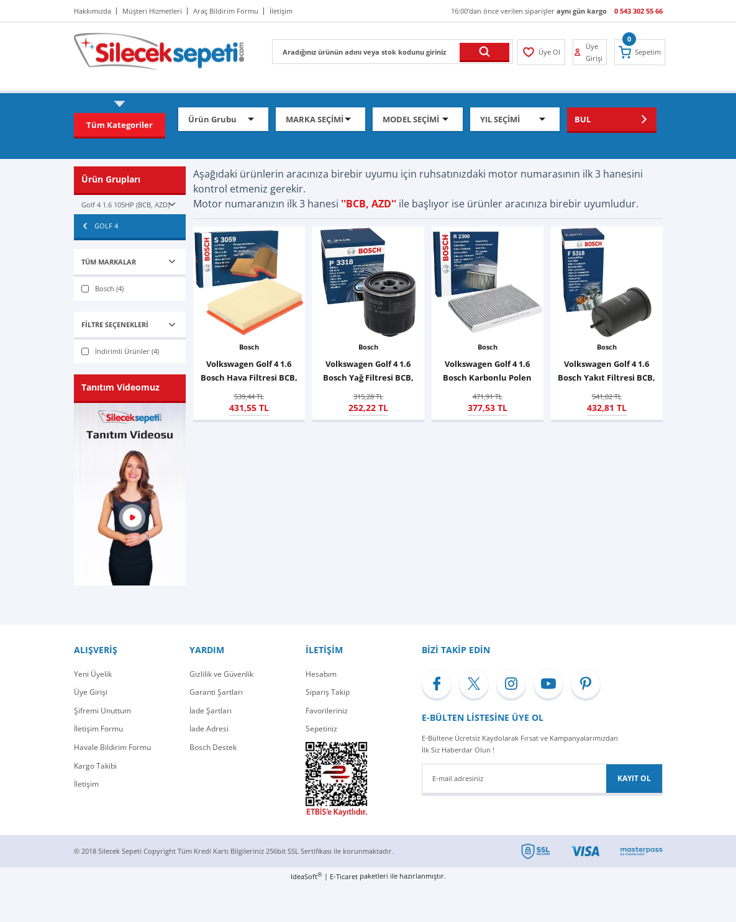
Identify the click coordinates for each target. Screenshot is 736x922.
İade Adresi (209, 728)
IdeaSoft (306, 876)
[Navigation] (120, 125)
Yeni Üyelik (93, 674)
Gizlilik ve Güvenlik (221, 674)
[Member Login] (541, 52)
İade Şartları (210, 710)
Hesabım (321, 674)
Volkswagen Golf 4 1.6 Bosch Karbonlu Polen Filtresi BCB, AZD (487, 371)
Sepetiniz (321, 728)
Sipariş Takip (328, 692)
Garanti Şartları (216, 692)
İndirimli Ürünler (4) (127, 351)
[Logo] (159, 50)
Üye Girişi (90, 692)
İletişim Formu (98, 728)
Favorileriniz (327, 710)
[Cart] (639, 52)
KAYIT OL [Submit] (634, 778)
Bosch (249, 346)
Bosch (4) (109, 288)
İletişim (86, 784)
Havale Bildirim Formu (112, 747)
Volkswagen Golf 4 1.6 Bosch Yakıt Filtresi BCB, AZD (606, 371)
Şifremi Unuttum (102, 710)
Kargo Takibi (95, 766)
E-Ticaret (344, 876)
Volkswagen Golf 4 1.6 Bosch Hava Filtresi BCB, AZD (249, 371)
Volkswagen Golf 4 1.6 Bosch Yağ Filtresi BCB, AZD (368, 371)
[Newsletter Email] (542, 778)
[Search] (392, 51)
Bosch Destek (213, 747)
